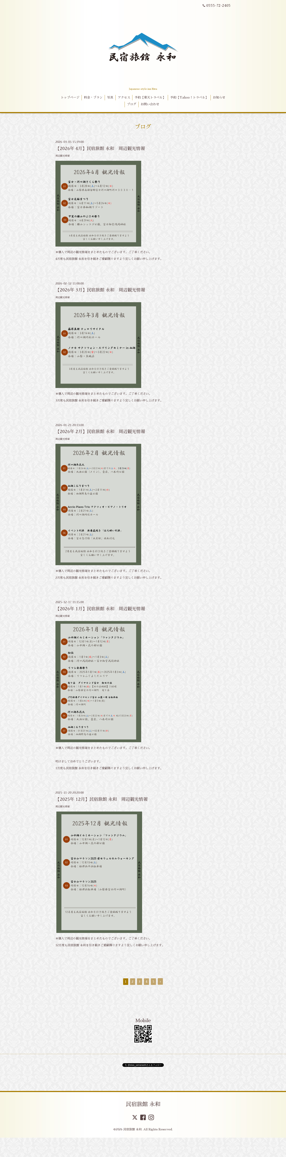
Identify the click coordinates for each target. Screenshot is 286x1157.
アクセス (124, 97)
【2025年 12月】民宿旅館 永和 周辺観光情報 (101, 799)
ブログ (131, 104)
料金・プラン (93, 97)
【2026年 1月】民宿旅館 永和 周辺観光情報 (100, 609)
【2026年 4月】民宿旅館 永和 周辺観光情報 (100, 148)
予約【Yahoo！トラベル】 (189, 97)
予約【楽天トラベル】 (150, 97)
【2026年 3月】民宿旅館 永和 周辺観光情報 (100, 290)
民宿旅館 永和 (143, 1104)
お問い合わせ (150, 104)
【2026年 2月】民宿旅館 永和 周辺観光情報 (100, 431)
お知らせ (219, 97)
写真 (110, 97)
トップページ (70, 97)
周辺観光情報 (62, 156)
